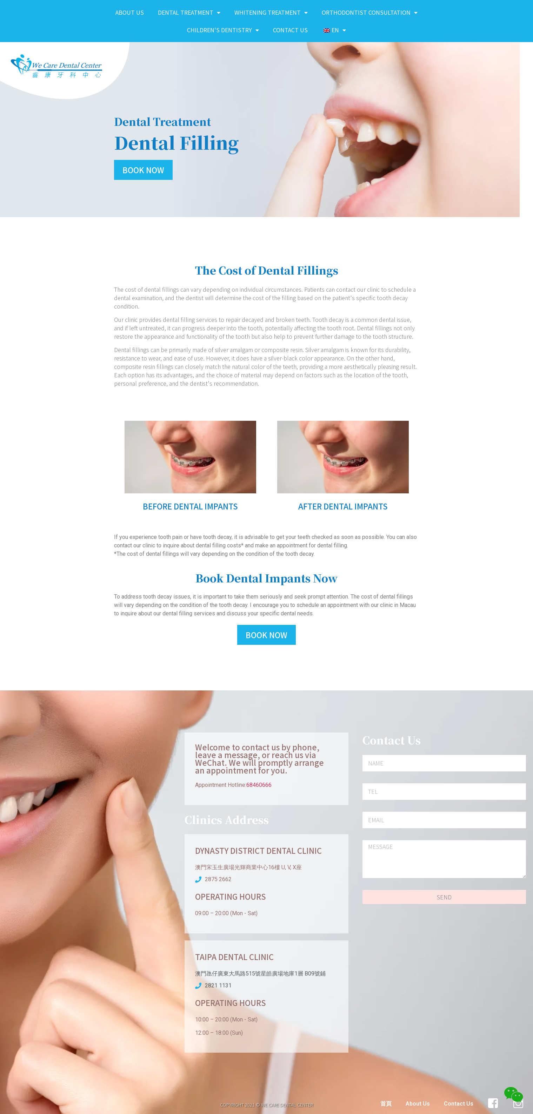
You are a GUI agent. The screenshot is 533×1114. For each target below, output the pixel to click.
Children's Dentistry (223, 29)
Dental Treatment (189, 12)
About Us (129, 12)
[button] (143, 170)
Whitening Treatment (271, 12)
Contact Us (290, 30)
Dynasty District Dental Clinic (258, 850)
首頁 (386, 1103)
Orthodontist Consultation (370, 12)
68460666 (259, 785)
